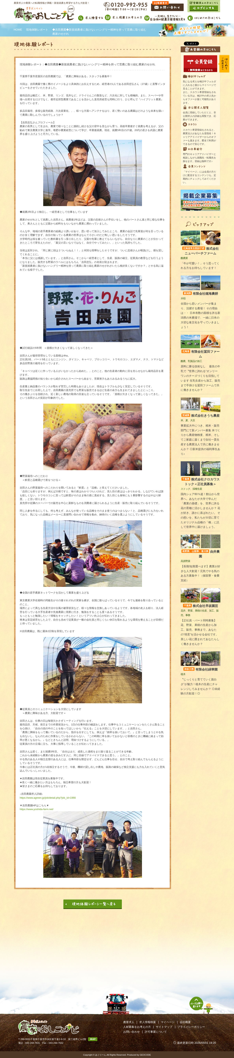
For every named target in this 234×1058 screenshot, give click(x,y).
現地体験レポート (37, 29)
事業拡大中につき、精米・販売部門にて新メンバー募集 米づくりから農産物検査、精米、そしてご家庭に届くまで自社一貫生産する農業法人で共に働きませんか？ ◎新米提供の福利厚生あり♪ (200, 439)
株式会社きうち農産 (200, 415)
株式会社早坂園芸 (200, 606)
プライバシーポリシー (191, 1026)
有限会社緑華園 (200, 669)
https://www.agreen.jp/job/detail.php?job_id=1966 (48, 797)
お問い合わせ (131, 1031)
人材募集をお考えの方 (137, 1026)
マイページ (168, 1022)
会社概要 (185, 1022)
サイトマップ (164, 1026)
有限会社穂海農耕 (200, 293)
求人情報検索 (147, 1022)
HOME (18, 29)
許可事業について (156, 1031)
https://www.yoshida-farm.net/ (37, 809)
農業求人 (128, 1022)
